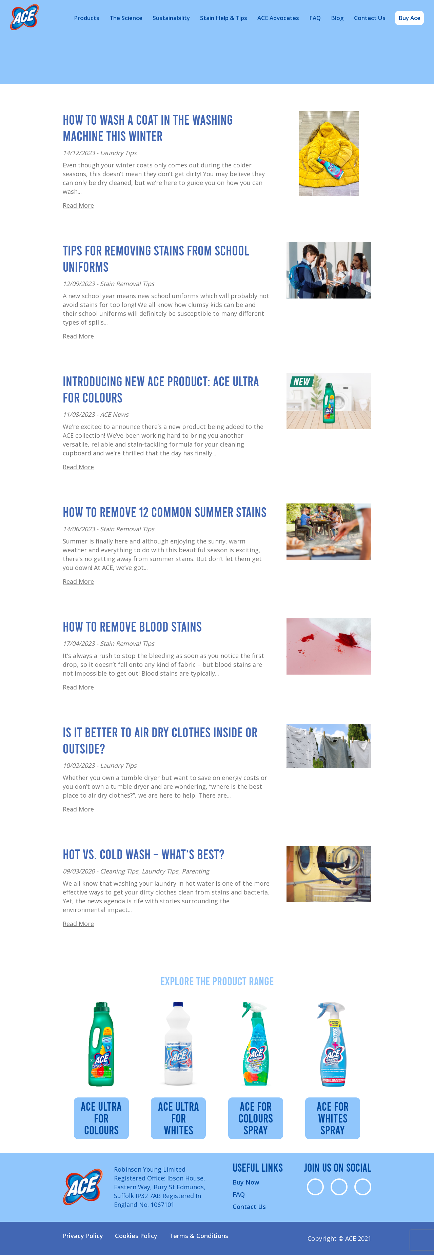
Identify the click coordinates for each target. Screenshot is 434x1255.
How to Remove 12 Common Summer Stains (165, 511)
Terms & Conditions (198, 1236)
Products (86, 18)
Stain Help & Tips (223, 18)
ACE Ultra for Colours (101, 1118)
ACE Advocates (278, 18)
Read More (78, 205)
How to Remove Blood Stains (132, 626)
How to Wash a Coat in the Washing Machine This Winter (148, 127)
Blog (337, 18)
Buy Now (246, 1182)
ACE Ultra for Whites (178, 1118)
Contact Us (370, 18)
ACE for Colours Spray (255, 1118)
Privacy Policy (83, 1236)
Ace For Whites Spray (333, 1118)
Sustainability (171, 18)
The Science (126, 18)
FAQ (315, 18)
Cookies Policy (136, 1236)
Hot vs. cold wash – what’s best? (143, 854)
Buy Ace (409, 18)
